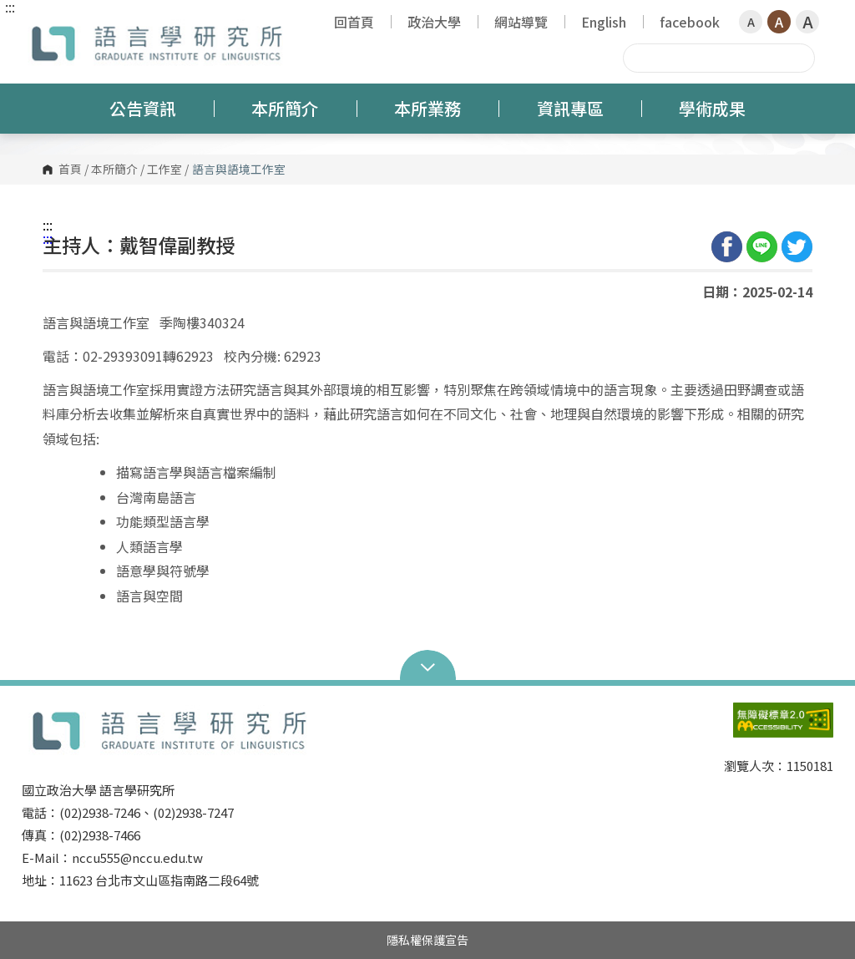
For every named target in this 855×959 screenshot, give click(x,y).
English (603, 22)
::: (10, 6)
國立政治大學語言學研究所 (38, 29)
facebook (690, 22)
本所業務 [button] (427, 108)
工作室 (164, 169)
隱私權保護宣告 (427, 939)
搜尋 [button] (800, 58)
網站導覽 (521, 22)
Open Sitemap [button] (428, 666)
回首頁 (354, 22)
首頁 (70, 169)
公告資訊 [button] (142, 108)
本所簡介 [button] (284, 108)
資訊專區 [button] (570, 108)
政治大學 (434, 22)
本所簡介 (114, 169)
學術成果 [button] (712, 108)
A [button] (751, 21)
